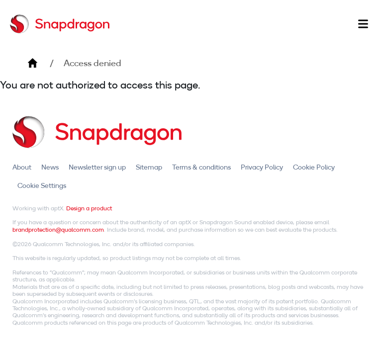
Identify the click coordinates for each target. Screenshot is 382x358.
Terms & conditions (201, 167)
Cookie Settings (41, 185)
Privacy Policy (262, 167)
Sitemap (149, 167)
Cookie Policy (314, 167)
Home (32, 63)
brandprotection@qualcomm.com (58, 229)
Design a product (89, 208)
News (50, 167)
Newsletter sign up (97, 167)
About (21, 167)
